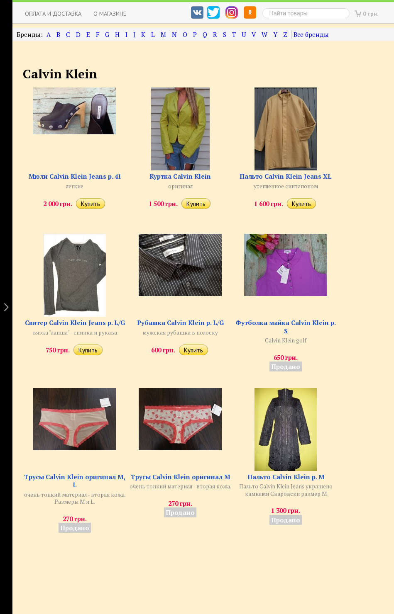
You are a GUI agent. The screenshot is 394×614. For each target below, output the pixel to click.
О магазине (109, 13)
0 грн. (371, 13)
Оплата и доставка (53, 13)
